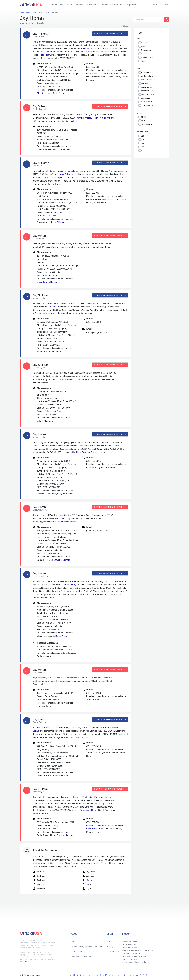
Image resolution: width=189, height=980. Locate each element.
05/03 (128, 943)
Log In (154, 5)
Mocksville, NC (147, 91)
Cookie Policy (112, 950)
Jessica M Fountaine (103, 446)
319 (142, 139)
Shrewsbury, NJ (147, 105)
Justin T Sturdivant (101, 118)
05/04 (123, 943)
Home (73, 940)
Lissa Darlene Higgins (56, 247)
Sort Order (124, 26)
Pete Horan (45, 55)
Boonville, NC (146, 72)
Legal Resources (75, 5)
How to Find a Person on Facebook (136, 949)
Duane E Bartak (103, 727)
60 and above (146, 124)
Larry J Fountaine (65, 494)
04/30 (128, 946)
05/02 (134, 943)
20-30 (143, 117)
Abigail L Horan (90, 48)
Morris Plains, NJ (148, 94)
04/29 (134, 946)
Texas (143, 61)
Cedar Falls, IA (147, 76)
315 (142, 136)
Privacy (109, 945)
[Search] (148, 19)
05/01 (123, 946)
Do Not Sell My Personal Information (88, 945)
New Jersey (146, 50)
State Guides (57, 5)
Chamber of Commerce (111, 5)
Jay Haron (88, 880)
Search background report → (110, 34)
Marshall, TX (146, 83)
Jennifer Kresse (84, 118)
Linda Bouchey (83, 452)
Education (91, 5)
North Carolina (147, 57)
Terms (109, 940)
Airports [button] (130, 5)
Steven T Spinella (67, 518)
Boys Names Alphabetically (133, 962)
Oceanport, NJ (147, 98)
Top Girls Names (128, 959)
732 (142, 147)
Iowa (143, 46)
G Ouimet (52, 307)
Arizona (144, 42)
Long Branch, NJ (148, 80)
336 (142, 143)
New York (145, 53)
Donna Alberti (69, 585)
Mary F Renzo (66, 174)
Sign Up (165, 5)
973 (142, 150)
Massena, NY (146, 87)
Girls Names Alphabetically (132, 956)
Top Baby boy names (130, 952)
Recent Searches (128, 940)
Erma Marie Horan (76, 804)
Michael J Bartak (60, 776)
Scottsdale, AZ (147, 102)
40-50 (143, 120)
